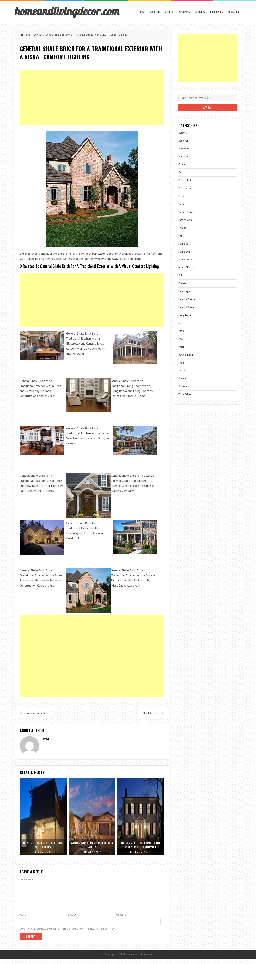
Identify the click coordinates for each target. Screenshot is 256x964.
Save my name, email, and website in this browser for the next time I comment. (68, 933)
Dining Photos (186, 180)
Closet (182, 164)
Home (143, 12)
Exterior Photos (186, 212)
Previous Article (36, 713)
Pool (181, 339)
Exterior (38, 34)
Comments (27, 879)
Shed (181, 362)
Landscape (184, 291)
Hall (180, 235)
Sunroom (183, 386)
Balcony (182, 132)
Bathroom (200, 12)
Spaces (182, 370)
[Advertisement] (92, 97)
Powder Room (186, 354)
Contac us (233, 12)
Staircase (183, 378)
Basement (183, 140)
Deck (181, 172)
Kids (180, 275)
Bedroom (183, 156)
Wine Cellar (184, 394)
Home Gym (184, 251)
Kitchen (169, 12)
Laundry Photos (186, 299)
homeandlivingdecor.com (67, 11)
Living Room (184, 12)
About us (155, 12)
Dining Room (216, 12)
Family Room (185, 220)
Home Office (185, 259)
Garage (182, 228)
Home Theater (186, 267)
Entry (181, 196)
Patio (181, 331)
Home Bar (183, 243)
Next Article (150, 713)
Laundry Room (186, 307)
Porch (181, 346)
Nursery (182, 323)
